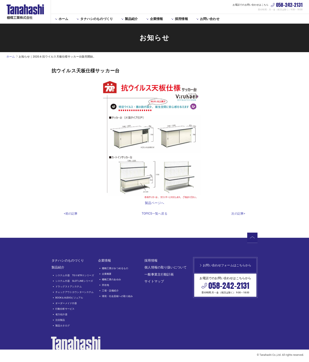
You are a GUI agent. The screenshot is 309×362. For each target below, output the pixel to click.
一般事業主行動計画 (159, 276)
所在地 (105, 286)
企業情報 (156, 19)
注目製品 (60, 321)
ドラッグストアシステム (68, 287)
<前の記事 (71, 215)
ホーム (63, 19)
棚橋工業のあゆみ (111, 281)
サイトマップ (154, 283)
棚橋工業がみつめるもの (115, 269)
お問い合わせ (210, 19)
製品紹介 (131, 19)
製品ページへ (154, 203)
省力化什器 (61, 316)
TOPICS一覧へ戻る (154, 215)
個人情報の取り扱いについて (165, 269)
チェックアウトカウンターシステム (74, 293)
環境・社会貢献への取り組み (117, 297)
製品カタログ (62, 327)
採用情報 (181, 19)
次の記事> (238, 215)
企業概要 (107, 275)
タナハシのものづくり (96, 19)
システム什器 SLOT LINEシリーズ (74, 282)
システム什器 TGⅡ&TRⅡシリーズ (74, 276)
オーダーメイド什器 (66, 304)
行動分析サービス (64, 310)
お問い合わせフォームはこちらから (227, 270)
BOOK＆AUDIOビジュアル (69, 299)
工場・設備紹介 (110, 292)
